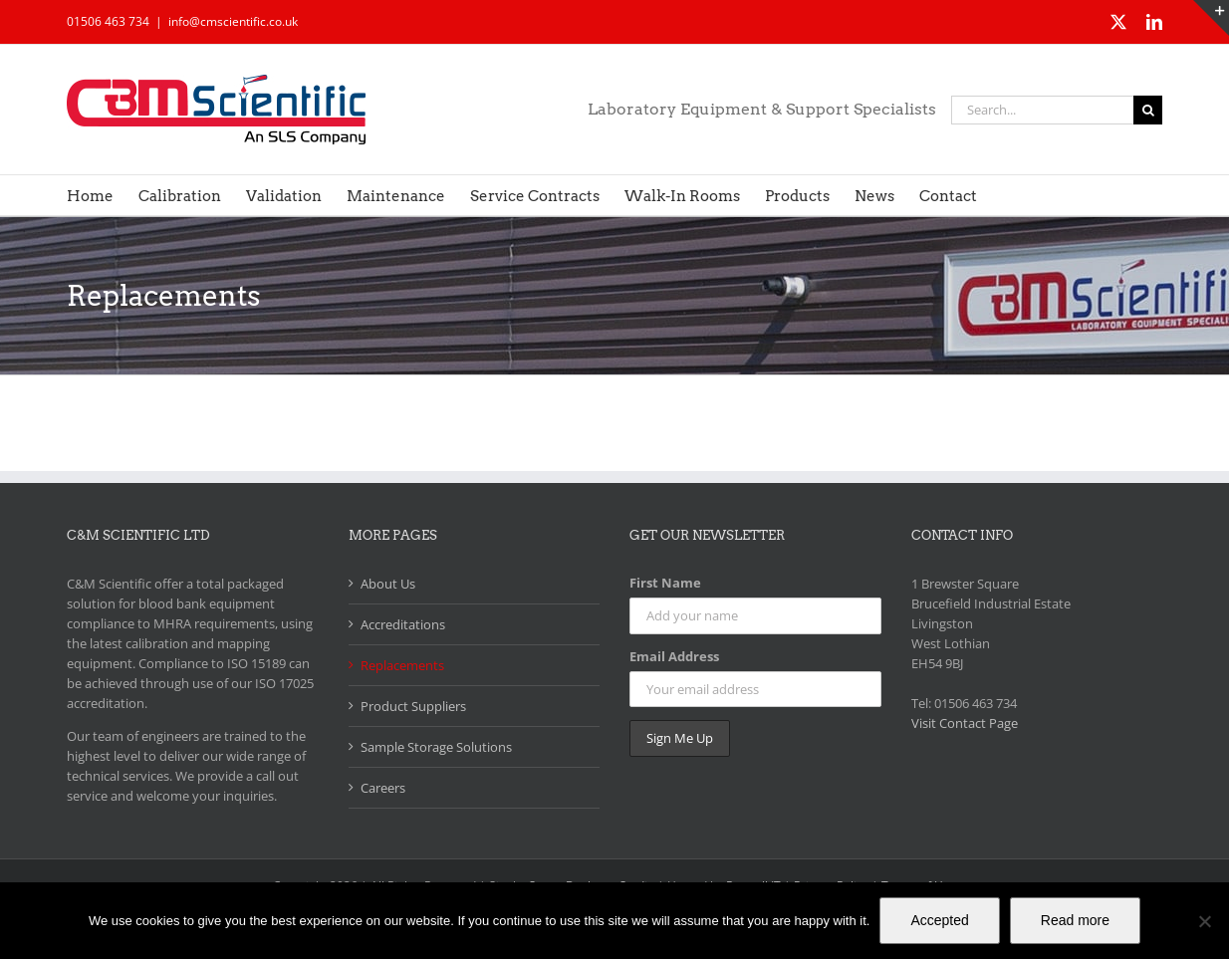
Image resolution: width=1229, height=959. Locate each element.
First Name (665, 583)
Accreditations (403, 624)
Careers (383, 788)
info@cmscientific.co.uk (233, 21)
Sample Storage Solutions (436, 747)
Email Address (674, 656)
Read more (1075, 920)
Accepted (939, 920)
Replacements (402, 665)
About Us (388, 584)
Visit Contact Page (964, 723)
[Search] (1147, 110)
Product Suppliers (413, 706)
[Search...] (1042, 110)
